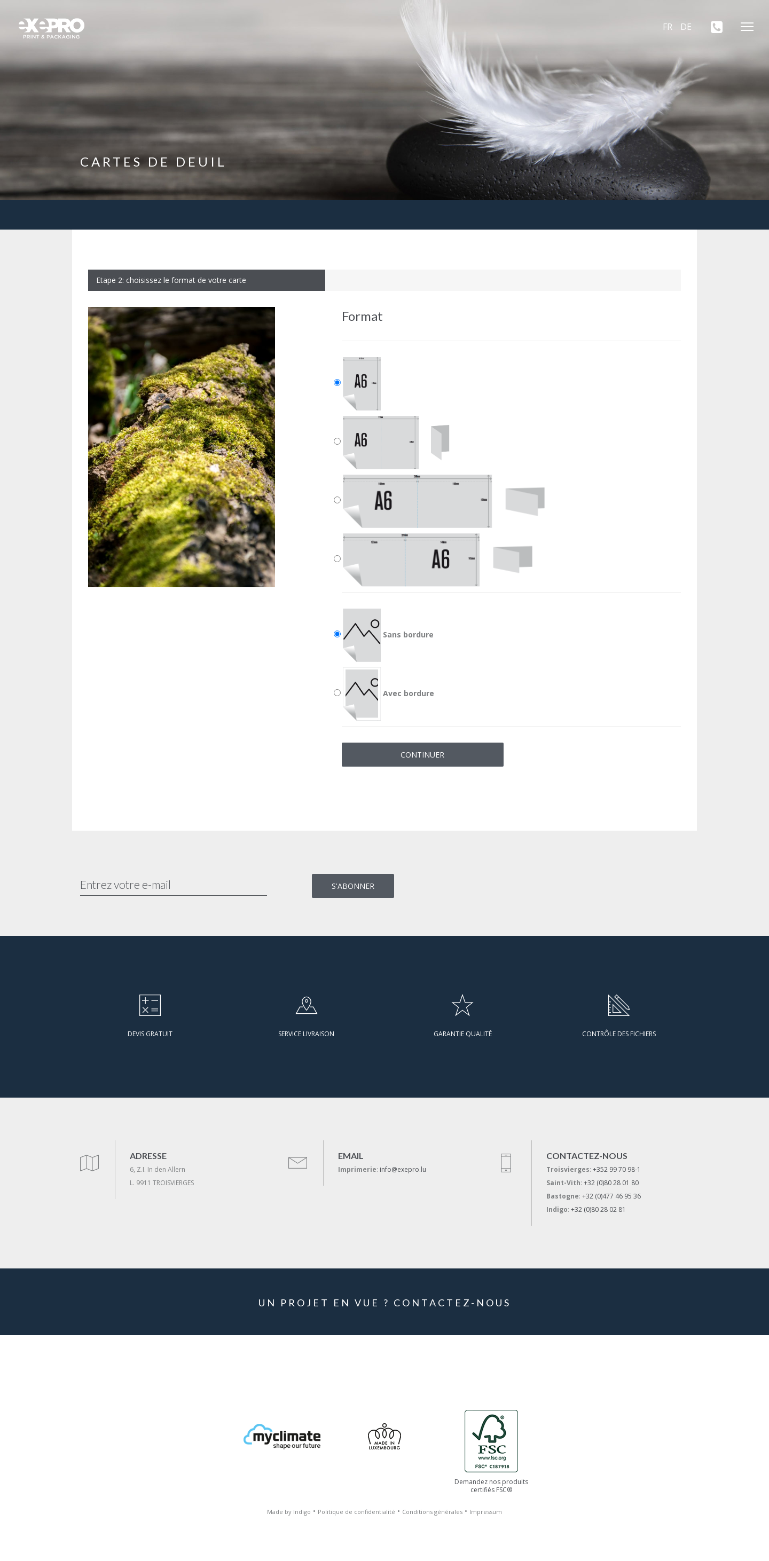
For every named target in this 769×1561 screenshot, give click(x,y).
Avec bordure (388, 694)
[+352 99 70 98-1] (713, 27)
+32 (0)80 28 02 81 (598, 1209)
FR (667, 27)
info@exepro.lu (403, 1169)
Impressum (485, 1512)
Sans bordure (388, 635)
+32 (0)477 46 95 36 (611, 1196)
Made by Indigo (289, 1512)
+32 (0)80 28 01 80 (611, 1182)
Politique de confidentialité (356, 1512)
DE (686, 27)
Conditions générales (432, 1512)
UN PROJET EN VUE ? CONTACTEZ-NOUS (384, 1302)
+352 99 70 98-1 (617, 1169)
